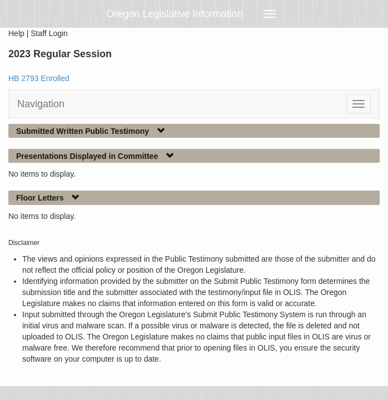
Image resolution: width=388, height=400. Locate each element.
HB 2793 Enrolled (38, 78)
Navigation (40, 103)
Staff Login (49, 33)
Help (16, 33)
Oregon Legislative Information (175, 13)
